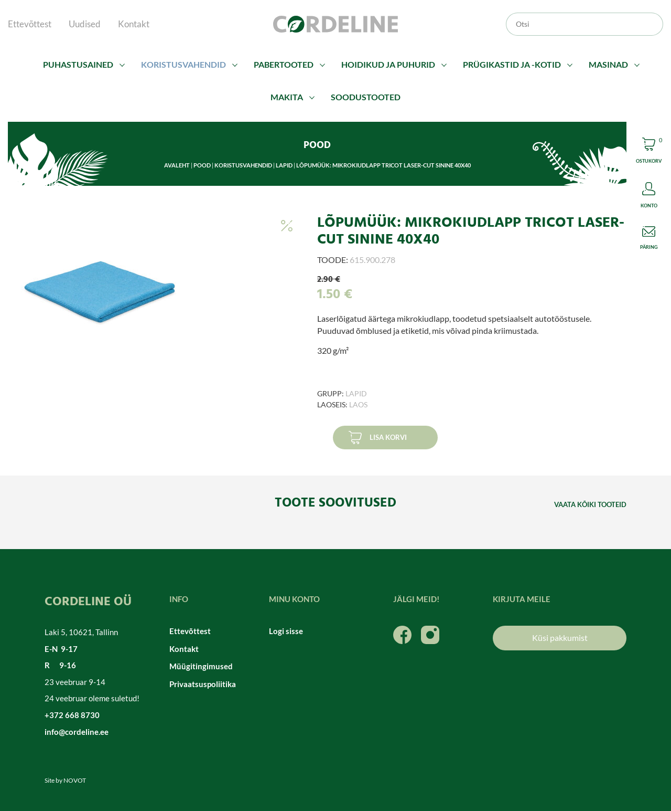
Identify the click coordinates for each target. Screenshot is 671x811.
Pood (202, 165)
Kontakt (133, 23)
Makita (286, 97)
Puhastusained (78, 64)
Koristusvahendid (183, 64)
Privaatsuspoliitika (202, 684)
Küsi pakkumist (560, 638)
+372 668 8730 (72, 715)
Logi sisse (286, 631)
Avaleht (177, 165)
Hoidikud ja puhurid (388, 64)
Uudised (85, 23)
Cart (648, 152)
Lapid (284, 165)
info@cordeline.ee (77, 731)
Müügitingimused (201, 666)
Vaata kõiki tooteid (590, 504)
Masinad (608, 64)
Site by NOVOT (65, 780)
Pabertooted (283, 64)
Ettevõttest (29, 23)
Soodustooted (366, 97)
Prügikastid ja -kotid (512, 64)
